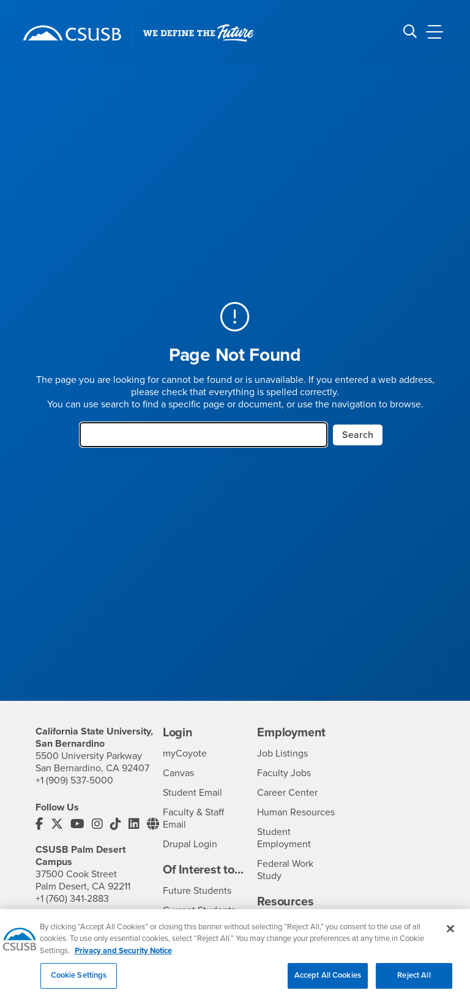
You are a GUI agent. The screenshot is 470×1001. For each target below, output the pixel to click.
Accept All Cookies (327, 984)
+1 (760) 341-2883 (72, 899)
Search (357, 435)
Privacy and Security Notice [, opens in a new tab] (123, 959)
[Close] (450, 936)
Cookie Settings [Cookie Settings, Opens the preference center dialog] (79, 984)
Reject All (413, 984)
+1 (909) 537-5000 (74, 780)
